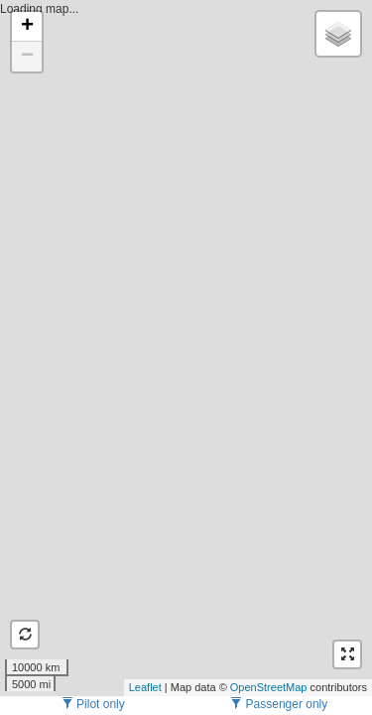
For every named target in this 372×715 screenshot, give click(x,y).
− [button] (27, 57)
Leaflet (145, 687)
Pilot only (93, 704)
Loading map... (183, 347)
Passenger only (278, 704)
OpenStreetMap (269, 687)
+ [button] (27, 27)
